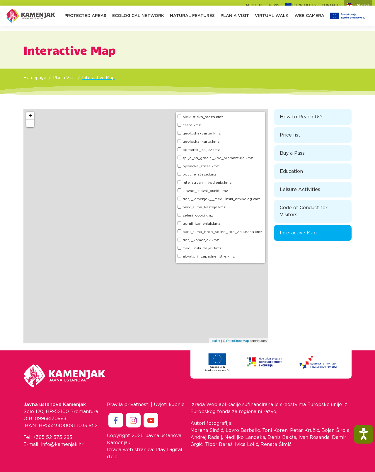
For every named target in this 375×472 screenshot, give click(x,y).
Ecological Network (138, 21)
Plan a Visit (235, 21)
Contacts (331, 5)
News (274, 5)
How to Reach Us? (301, 117)
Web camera (309, 21)
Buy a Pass (292, 153)
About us (254, 5)
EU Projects (300, 5)
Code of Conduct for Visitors (304, 211)
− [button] (30, 123)
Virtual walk (272, 21)
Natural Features (192, 21)
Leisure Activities (300, 189)
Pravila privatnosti (128, 404)
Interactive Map (98, 78)
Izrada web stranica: (130, 449)
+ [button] (30, 115)
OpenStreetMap (237, 341)
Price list (290, 135)
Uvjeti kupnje (169, 404)
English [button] (358, 5)
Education (291, 171)
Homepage (34, 78)
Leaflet (215, 341)
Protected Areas (85, 21)
